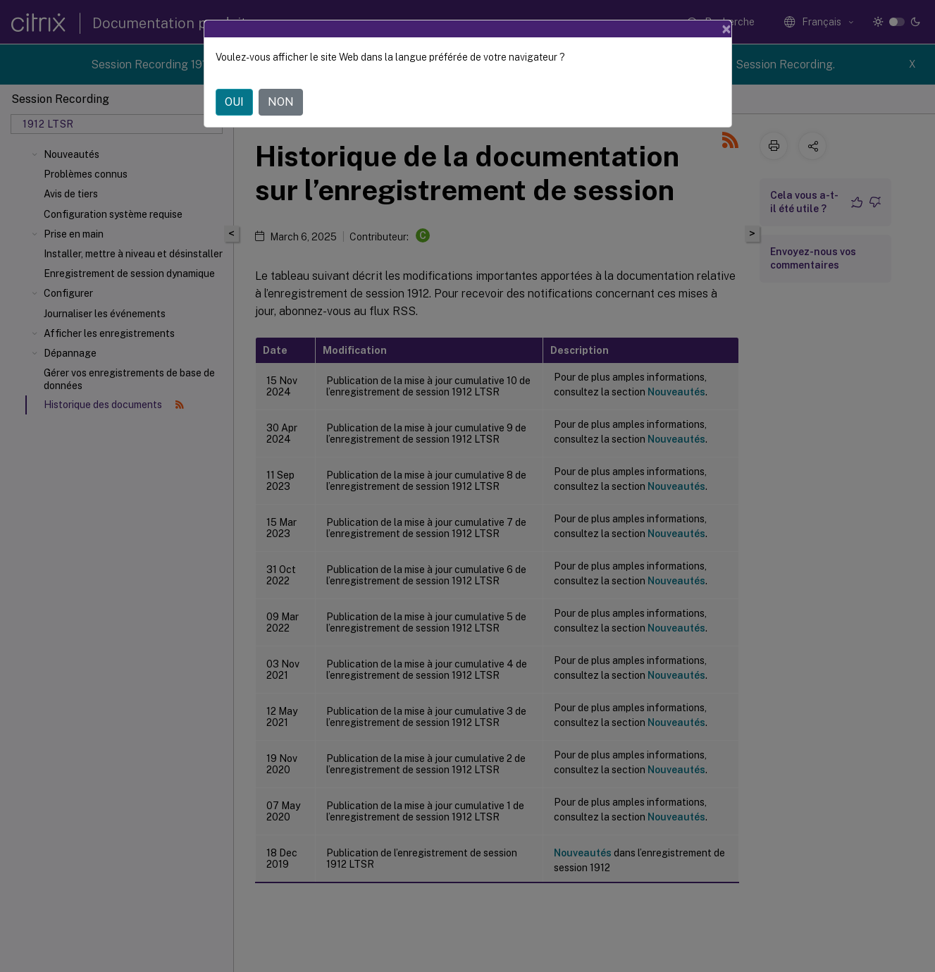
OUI (234, 102)
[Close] (726, 29)
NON (281, 102)
